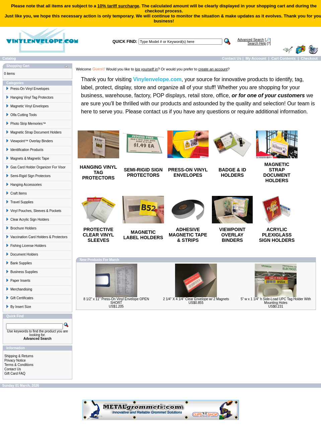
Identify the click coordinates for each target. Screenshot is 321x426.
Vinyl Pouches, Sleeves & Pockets (33, 211)
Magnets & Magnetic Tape (27, 158)
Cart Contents (283, 58)
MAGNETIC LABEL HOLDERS (143, 234)
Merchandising (19, 289)
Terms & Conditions (18, 365)
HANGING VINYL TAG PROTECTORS (98, 172)
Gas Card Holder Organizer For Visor (36, 167)
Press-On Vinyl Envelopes (27, 89)
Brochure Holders (21, 228)
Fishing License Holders (26, 246)
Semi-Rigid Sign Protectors (28, 176)
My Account (255, 58)
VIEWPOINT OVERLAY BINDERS (232, 235)
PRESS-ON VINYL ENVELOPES (188, 172)
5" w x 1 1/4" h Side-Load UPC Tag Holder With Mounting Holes (276, 301)
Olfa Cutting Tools (21, 115)
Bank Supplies (19, 263)
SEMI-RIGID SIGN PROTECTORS (143, 172)
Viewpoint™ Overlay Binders (29, 141)
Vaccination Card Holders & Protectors (36, 237)
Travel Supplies (19, 202)
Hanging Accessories (24, 185)
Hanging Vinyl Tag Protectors (30, 97)
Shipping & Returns (18, 356)
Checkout (309, 58)
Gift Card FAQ (14, 373)
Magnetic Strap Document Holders (34, 132)
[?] (259, 43)
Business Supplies (22, 272)
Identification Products (24, 150)
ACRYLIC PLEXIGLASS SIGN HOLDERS (277, 235)
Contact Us (231, 58)
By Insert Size (18, 307)
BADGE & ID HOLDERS (232, 172)
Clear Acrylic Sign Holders (27, 219)
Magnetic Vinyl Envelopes (27, 106)
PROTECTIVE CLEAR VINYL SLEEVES (98, 235)
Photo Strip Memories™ (26, 123)
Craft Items (16, 193)
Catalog (9, 58)
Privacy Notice (15, 360)
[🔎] (253, 40)
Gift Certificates (19, 298)
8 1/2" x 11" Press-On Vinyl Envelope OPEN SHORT (116, 301)
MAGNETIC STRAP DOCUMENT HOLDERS (277, 172)
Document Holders (22, 254)
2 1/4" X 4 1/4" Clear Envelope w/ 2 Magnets (196, 299)
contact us (155, 111)
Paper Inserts (18, 280)
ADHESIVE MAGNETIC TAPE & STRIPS (188, 235)
